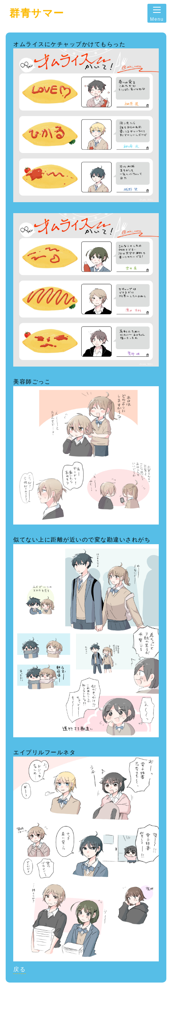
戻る (19, 969)
